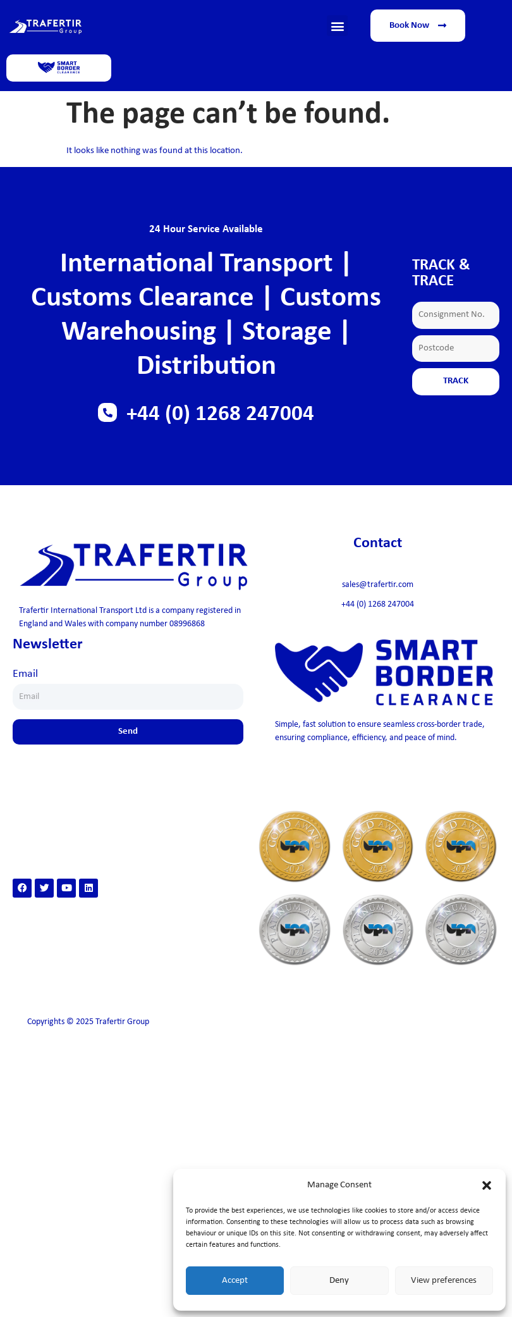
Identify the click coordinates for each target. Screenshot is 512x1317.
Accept (235, 1280)
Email (25, 674)
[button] (486, 1185)
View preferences (444, 1280)
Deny (339, 1280)
